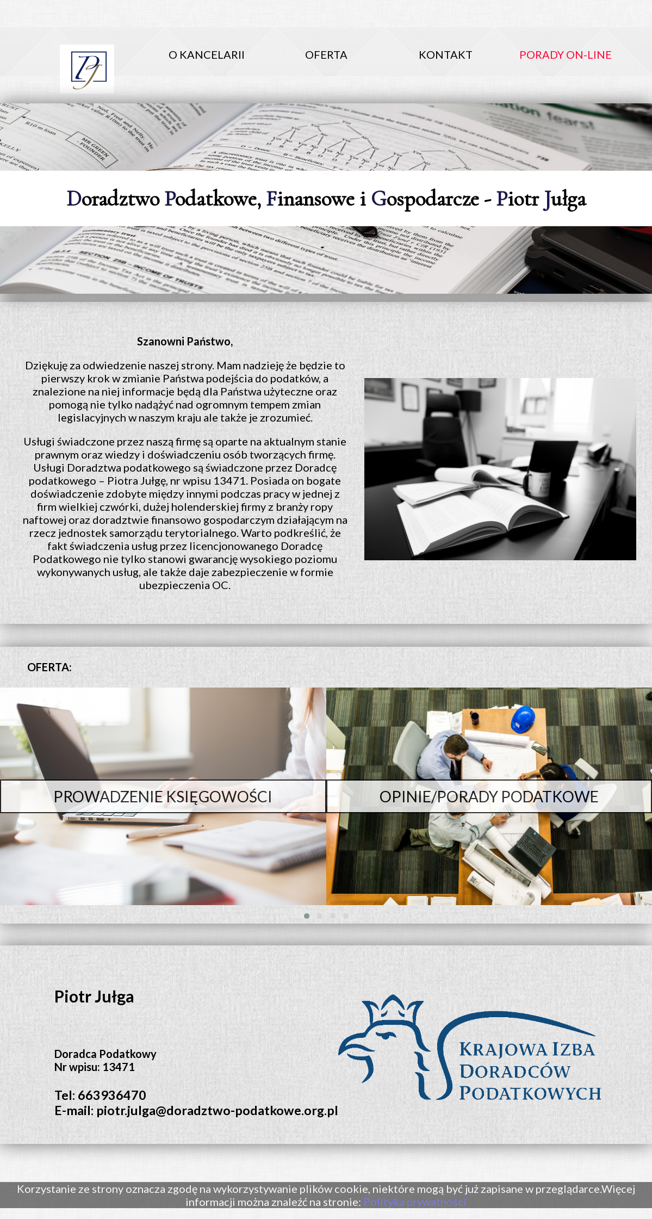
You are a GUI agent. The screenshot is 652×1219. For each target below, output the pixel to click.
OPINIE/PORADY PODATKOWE (489, 796)
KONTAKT (446, 54)
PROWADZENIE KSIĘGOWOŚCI (162, 796)
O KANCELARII (207, 54)
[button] (306, 916)
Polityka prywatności (415, 1201)
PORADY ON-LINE (565, 54)
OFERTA (326, 54)
